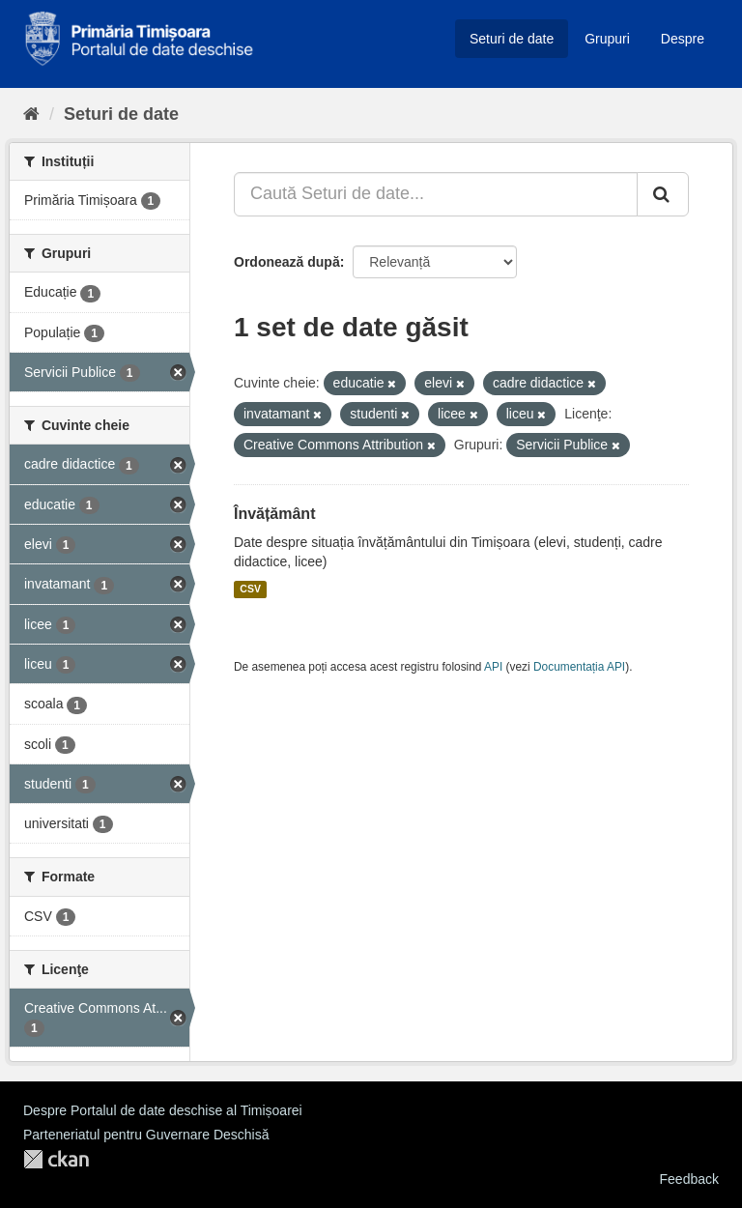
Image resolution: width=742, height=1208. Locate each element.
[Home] (31, 114)
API (493, 667)
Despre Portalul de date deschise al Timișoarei (162, 1110)
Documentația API (579, 667)
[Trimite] (663, 194)
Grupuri (607, 38)
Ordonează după (287, 262)
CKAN (56, 1159)
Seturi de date (512, 38)
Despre (682, 38)
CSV (250, 589)
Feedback (689, 1179)
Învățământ (274, 513)
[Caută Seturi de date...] (436, 194)
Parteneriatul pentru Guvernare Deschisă (146, 1134)
